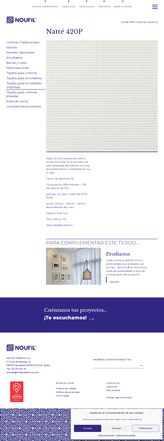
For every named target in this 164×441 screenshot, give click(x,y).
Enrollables (14, 58)
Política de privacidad (125, 435)
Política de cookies (106, 435)
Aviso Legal (62, 395)
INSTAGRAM (113, 390)
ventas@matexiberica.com (22, 372)
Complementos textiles (23, 106)
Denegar (116, 428)
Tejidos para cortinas (21, 73)
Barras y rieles (16, 63)
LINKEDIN (111, 386)
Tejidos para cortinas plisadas (21, 94)
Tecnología (86, 6)
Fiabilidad (69, 6)
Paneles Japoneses (20, 52)
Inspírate (104, 6)
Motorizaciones (17, 68)
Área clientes (123, 6)
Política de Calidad (66, 388)
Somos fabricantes (45, 6)
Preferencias (145, 428)
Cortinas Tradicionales (22, 42)
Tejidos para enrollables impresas (23, 85)
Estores (11, 47)
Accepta (87, 428)
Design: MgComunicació (119, 397)
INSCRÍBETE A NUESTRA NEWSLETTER (112, 359)
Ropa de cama (17, 101)
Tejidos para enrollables (23, 78)
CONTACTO (113, 383)
